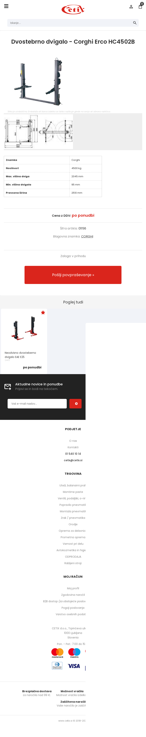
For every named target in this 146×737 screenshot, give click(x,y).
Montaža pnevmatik (73, 511)
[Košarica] (140, 6)
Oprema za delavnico (73, 531)
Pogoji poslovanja (73, 608)
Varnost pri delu (73, 544)
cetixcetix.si (73, 460)
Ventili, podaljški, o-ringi (73, 498)
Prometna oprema (73, 537)
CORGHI (87, 236)
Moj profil (73, 588)
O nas (73, 441)
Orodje (73, 524)
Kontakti (73, 447)
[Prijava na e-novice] (75, 403)
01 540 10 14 (73, 454)
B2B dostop (73, 601)
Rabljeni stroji (73, 563)
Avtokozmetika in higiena (73, 550)
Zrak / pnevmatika (73, 518)
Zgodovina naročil (73, 595)
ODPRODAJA (73, 557)
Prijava (131, 6)
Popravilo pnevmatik (73, 505)
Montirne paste (73, 492)
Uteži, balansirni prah (73, 485)
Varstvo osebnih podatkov (73, 614)
